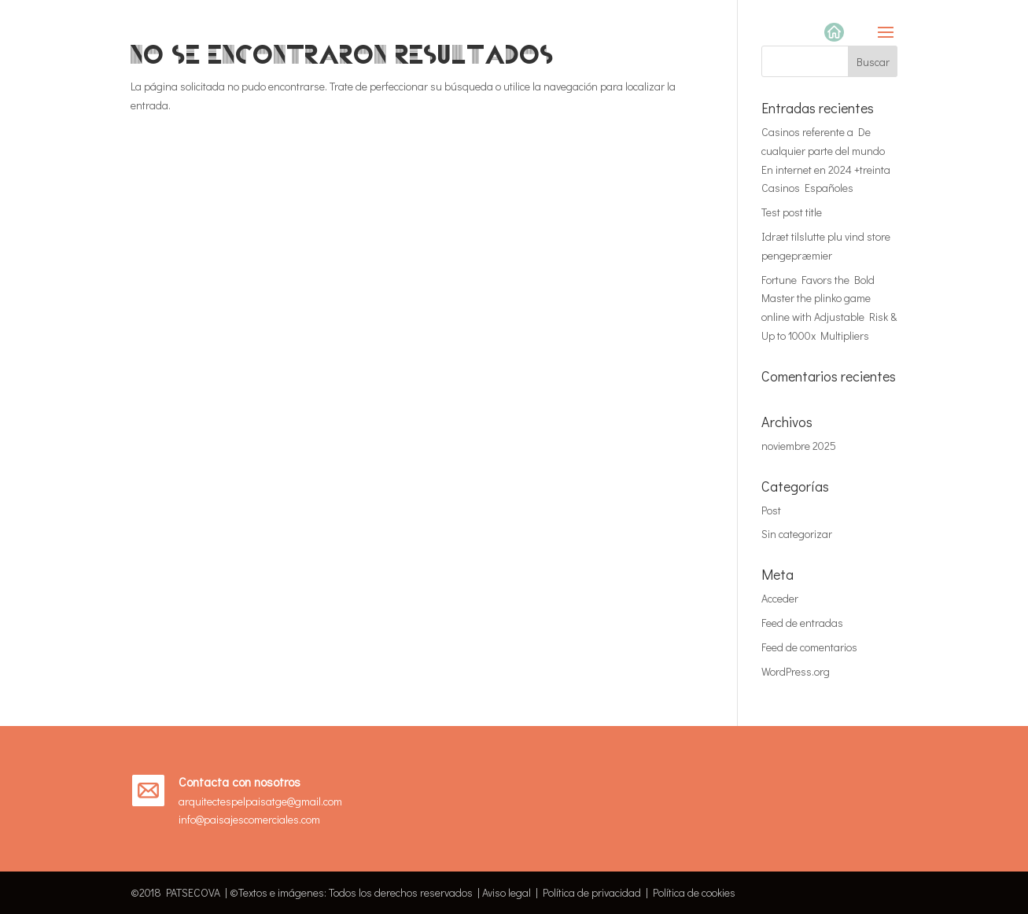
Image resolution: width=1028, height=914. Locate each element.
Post (771, 510)
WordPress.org (795, 671)
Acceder (779, 598)
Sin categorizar (796, 533)
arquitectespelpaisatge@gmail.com (260, 801)
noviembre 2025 (798, 445)
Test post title (791, 212)
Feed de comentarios (809, 646)
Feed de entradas (802, 622)
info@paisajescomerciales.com (249, 819)
